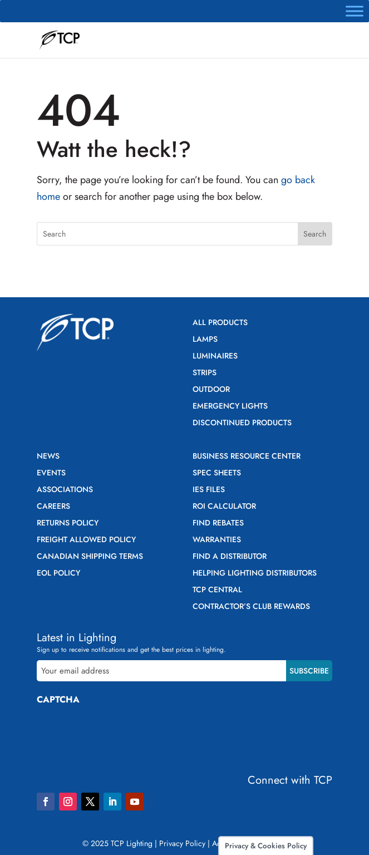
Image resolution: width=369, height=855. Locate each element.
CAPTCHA (58, 699)
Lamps (205, 340)
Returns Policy (68, 523)
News (48, 456)
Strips (205, 373)
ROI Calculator (224, 507)
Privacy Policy (182, 843)
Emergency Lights (230, 406)
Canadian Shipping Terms (90, 557)
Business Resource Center (247, 456)
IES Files (209, 490)
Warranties (217, 540)
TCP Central (217, 590)
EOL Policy (58, 573)
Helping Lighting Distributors (255, 573)
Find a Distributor (230, 557)
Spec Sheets (217, 473)
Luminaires (215, 356)
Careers (53, 507)
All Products (220, 323)
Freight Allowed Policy (86, 540)
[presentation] (121, 735)
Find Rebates (218, 523)
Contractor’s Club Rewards (251, 607)
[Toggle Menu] (354, 11)
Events (51, 473)
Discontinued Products (242, 423)
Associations (65, 490)
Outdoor (211, 390)
